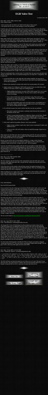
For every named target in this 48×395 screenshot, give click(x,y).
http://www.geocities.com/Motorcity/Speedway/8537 (26, 215)
